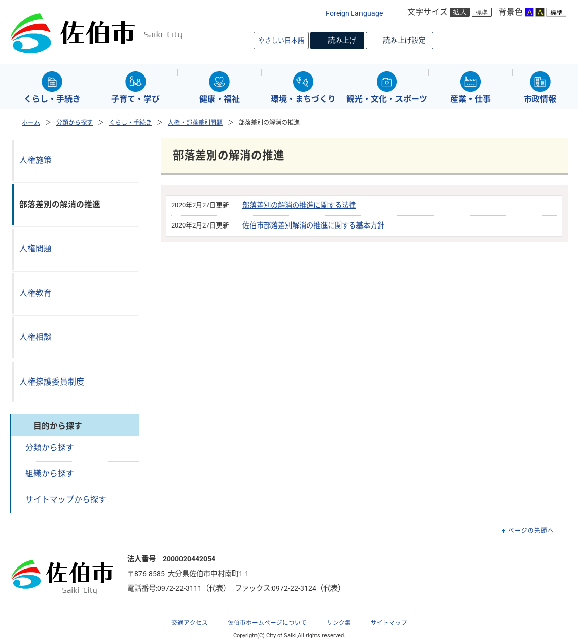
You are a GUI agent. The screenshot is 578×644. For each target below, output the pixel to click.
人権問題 (35, 248)
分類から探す (74, 122)
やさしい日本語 (281, 40)
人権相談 (35, 337)
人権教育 (35, 293)
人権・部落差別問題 (195, 122)
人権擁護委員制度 (51, 382)
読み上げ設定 (404, 40)
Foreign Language (354, 13)
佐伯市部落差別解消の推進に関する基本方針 (313, 225)
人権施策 (35, 160)
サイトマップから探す (65, 499)
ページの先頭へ (531, 530)
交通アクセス (189, 622)
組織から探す (49, 473)
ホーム (31, 122)
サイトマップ (389, 622)
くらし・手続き (130, 122)
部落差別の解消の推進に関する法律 (299, 205)
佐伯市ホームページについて (267, 622)
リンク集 (339, 622)
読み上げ (342, 40)
